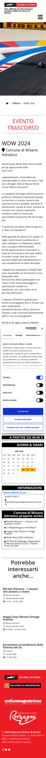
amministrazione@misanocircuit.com (23, 503)
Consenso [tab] (7, 335)
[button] (40, 17)
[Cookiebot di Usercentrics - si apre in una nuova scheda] (27, 328)
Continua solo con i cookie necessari (23, 427)
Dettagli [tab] (18, 335)
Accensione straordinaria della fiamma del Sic (23, 646)
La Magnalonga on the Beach (20, 527)
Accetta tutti (23, 411)
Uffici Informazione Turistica (16, 742)
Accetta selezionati (23, 419)
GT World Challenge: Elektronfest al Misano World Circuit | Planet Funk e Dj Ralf (22, 543)
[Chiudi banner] (42, 328)
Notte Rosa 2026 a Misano (18, 537)
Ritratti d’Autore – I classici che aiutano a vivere (21, 522)
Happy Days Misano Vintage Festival (19, 532)
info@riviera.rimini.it (19, 738)
